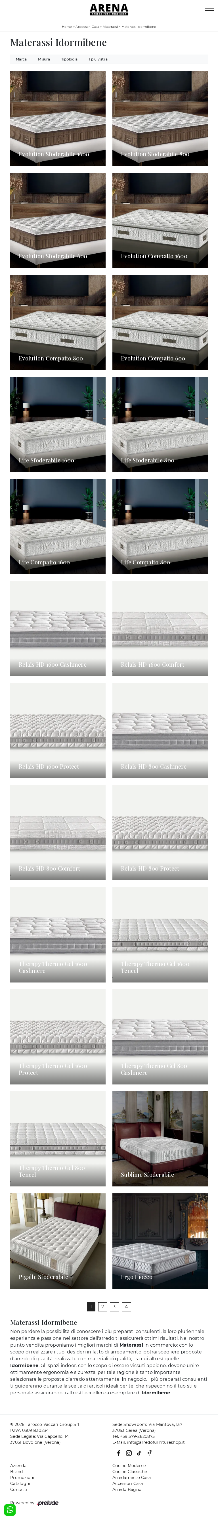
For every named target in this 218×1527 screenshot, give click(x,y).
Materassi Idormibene (138, 27)
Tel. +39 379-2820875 (133, 1436)
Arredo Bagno (126, 1489)
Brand (16, 1471)
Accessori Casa (87, 27)
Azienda (18, 1465)
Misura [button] (44, 59)
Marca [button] (21, 59)
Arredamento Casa (131, 1477)
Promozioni (22, 1477)
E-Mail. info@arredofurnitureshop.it (148, 1442)
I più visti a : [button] (99, 59)
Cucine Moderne (129, 1465)
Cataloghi (20, 1483)
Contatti (18, 1489)
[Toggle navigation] (209, 8)
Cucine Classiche (129, 1471)
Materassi (110, 27)
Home (67, 27)
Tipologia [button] (69, 59)
